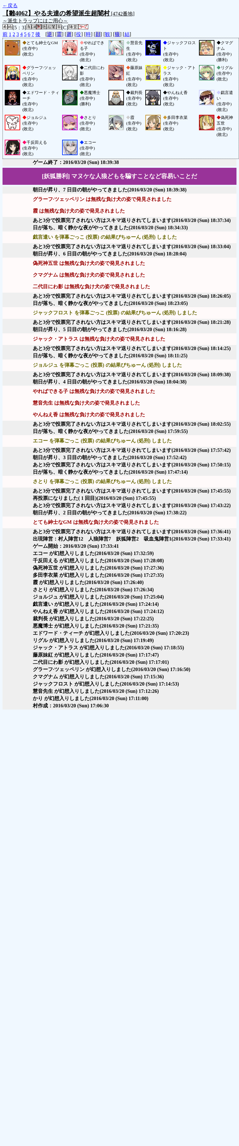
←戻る (10, 5)
